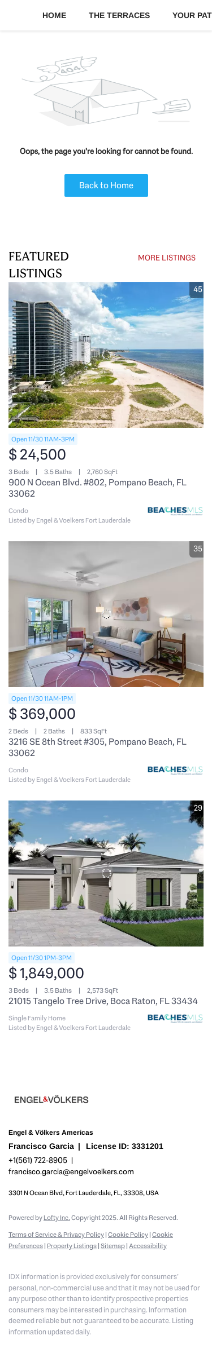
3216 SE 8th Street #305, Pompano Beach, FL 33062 (97, 747)
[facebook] (14, 1348)
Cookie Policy (128, 1234)
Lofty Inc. (57, 1217)
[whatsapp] (172, 1348)
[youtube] (104, 1348)
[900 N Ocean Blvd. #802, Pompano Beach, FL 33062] (106, 355)
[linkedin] (36, 1348)
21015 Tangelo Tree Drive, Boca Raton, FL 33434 (103, 1001)
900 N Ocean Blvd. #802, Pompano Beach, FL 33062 (97, 487)
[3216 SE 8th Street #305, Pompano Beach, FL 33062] (106, 614)
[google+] (149, 1348)
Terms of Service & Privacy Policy (56, 1234)
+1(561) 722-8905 (37, 1160)
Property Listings (72, 1245)
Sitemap (113, 1245)
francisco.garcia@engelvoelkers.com (71, 1171)
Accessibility (148, 1245)
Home (54, 15)
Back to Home (106, 185)
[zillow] (59, 1348)
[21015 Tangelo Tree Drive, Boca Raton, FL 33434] (106, 874)
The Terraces (119, 15)
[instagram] (82, 1348)
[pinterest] (127, 1348)
